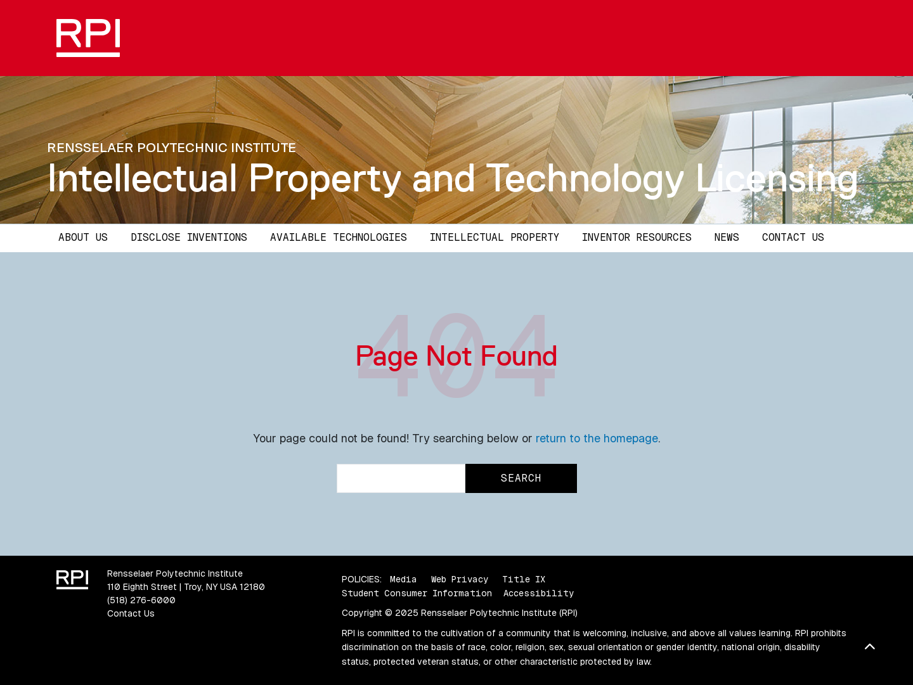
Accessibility (538, 593)
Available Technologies (338, 237)
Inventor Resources (637, 237)
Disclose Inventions (189, 237)
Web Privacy (459, 579)
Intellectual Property (494, 237)
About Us (83, 237)
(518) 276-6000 (141, 600)
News (727, 237)
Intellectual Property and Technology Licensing (453, 177)
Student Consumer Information (417, 593)
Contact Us (793, 237)
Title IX (523, 579)
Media (403, 579)
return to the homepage (597, 438)
